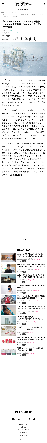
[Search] (44, 4)
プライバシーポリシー (23, 430)
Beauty (5, 30)
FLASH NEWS (23, 9)
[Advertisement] (23, 210)
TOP (23, 240)
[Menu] (3, 4)
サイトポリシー (23, 432)
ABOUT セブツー (23, 424)
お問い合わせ (23, 435)
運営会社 (23, 427)
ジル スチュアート (15, 30)
